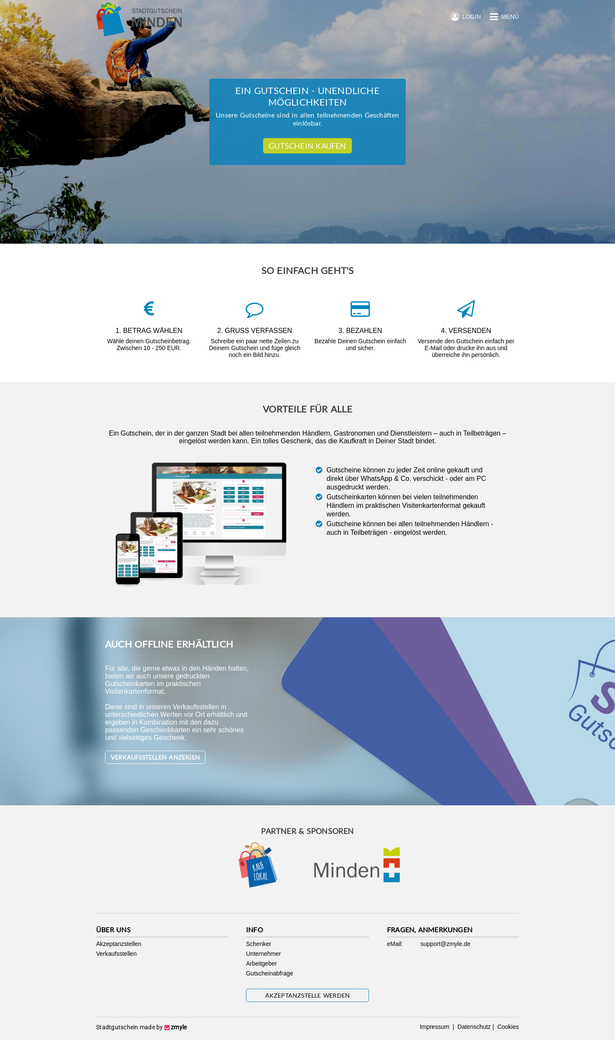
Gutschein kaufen (307, 145)
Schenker (258, 943)
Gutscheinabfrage (269, 973)
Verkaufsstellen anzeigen (155, 757)
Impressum (435, 1026)
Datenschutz (473, 1026)
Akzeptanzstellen (118, 943)
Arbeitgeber (261, 963)
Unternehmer (263, 953)
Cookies (507, 1026)
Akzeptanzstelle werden (307, 995)
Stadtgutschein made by (141, 1027)
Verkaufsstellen (116, 953)
